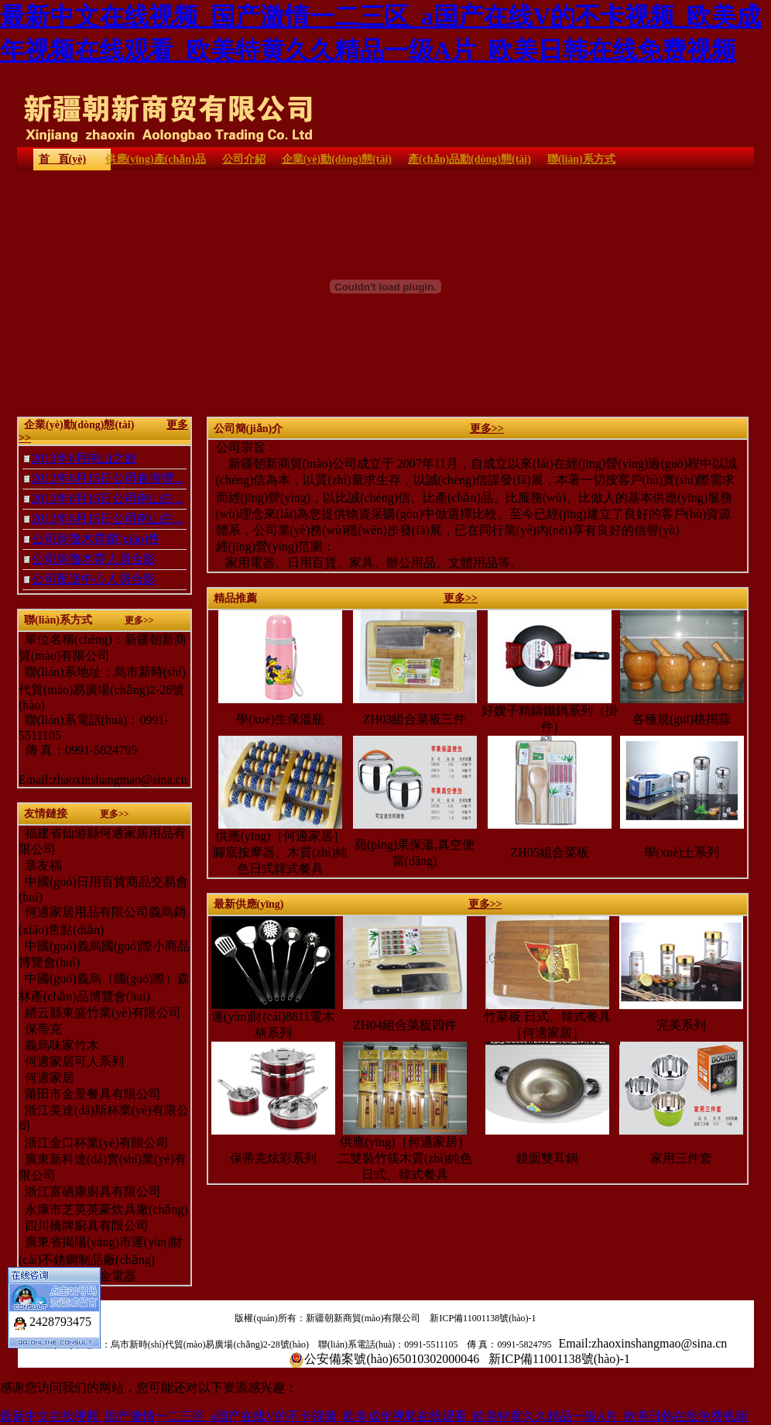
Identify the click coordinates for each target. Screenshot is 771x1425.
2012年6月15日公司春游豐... (107, 478)
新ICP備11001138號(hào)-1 (483, 1318)
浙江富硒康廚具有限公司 (90, 1191)
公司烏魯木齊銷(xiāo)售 (96, 538)
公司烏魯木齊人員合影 (94, 558)
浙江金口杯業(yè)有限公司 (94, 1142)
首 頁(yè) (62, 159)
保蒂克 (40, 1028)
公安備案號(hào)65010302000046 (391, 1358)
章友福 (43, 865)
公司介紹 (244, 159)
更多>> (487, 428)
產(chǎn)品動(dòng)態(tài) (469, 159)
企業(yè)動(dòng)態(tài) (337, 159)
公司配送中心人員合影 (94, 578)
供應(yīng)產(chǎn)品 (155, 159)
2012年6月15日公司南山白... (107, 498)
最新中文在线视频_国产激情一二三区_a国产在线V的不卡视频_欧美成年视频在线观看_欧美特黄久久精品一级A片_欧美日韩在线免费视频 (374, 1416)
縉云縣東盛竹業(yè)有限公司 (101, 1012)
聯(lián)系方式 (581, 159)
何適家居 (46, 1077)
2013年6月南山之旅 (84, 458)
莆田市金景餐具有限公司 (90, 1094)
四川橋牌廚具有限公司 (84, 1225)
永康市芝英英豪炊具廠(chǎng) (103, 1209)
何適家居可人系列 (71, 1061)
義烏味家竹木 (59, 1045)
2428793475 (60, 1313)
